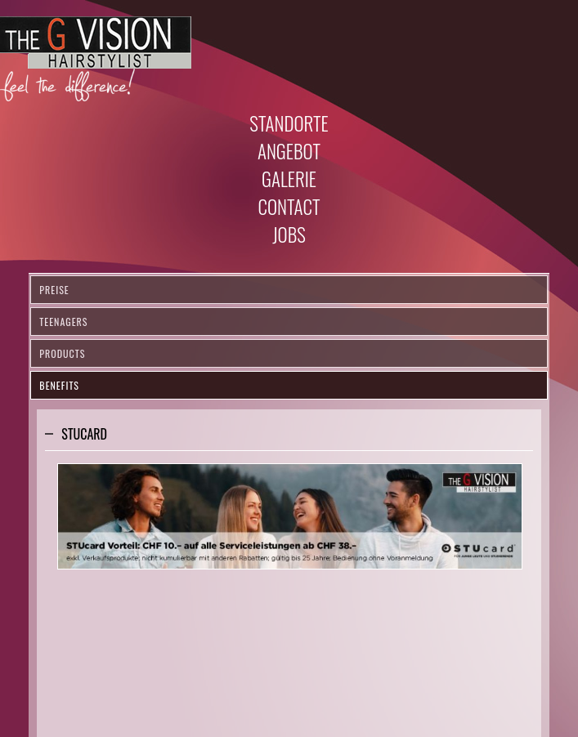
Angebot (289, 151)
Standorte (288, 123)
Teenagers (63, 321)
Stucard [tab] (84, 434)
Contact (289, 207)
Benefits (59, 385)
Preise (54, 290)
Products (62, 353)
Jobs (289, 234)
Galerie (289, 179)
